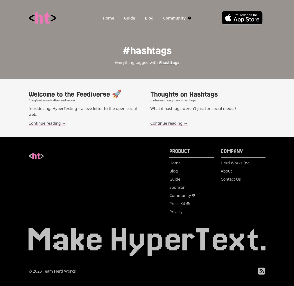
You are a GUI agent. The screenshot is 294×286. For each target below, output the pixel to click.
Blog (149, 18)
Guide (129, 18)
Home (108, 18)
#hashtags (169, 62)
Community (177, 18)
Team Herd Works (59, 271)
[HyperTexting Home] (52, 18)
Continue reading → (47, 123)
